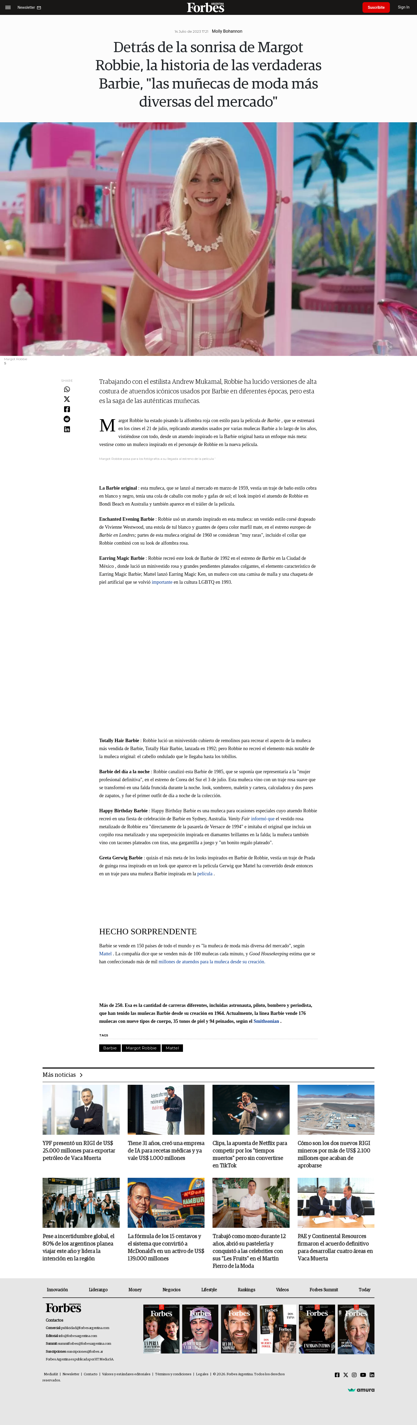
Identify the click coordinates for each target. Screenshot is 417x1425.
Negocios (171, 1290)
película (204, 873)
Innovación (57, 1290)
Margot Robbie (141, 1047)
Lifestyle (209, 1290)
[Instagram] (354, 1375)
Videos (282, 1290)
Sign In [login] (404, 7)
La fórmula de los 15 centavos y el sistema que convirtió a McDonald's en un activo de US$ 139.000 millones (166, 1248)
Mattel (105, 953)
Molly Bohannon (227, 31)
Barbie (110, 1047)
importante (162, 582)
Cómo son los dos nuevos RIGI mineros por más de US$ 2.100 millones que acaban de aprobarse (334, 1155)
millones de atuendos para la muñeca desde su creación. (212, 961)
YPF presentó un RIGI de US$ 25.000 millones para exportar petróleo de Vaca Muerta (79, 1151)
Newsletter (70, 1374)
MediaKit (51, 1374)
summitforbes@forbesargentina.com (84, 1344)
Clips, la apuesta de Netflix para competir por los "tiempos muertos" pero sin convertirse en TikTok (249, 1155)
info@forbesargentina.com (78, 1336)
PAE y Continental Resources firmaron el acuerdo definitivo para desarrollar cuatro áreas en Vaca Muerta (335, 1248)
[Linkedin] (372, 1375)
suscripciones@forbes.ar (85, 1351)
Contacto (91, 1374)
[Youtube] (363, 1375)
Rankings (246, 1290)
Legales (202, 1374)
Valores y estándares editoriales (126, 1374)
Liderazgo (98, 1290)
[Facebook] (337, 1375)
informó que (262, 818)
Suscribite (376, 7)
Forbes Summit (324, 1290)
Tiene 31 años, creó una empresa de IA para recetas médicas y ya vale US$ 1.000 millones (166, 1151)
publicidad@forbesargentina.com (85, 1328)
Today (364, 1290)
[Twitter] (345, 1375)
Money (134, 1290)
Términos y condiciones (173, 1374)
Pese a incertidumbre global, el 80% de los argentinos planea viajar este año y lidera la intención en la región (78, 1248)
